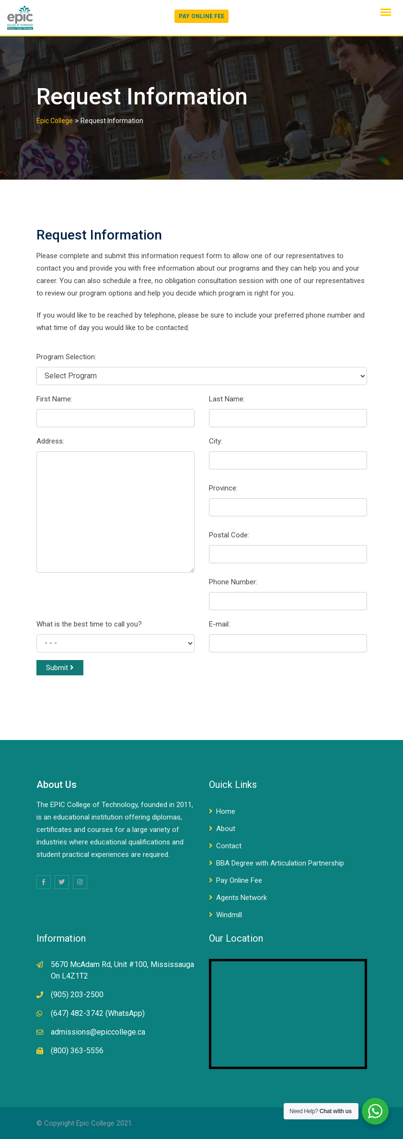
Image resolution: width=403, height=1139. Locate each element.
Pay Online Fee (239, 880)
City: (215, 441)
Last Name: (227, 399)
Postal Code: (229, 535)
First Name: (54, 399)
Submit (60, 667)
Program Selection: (66, 357)
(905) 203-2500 (77, 994)
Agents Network (241, 897)
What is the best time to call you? (89, 624)
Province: (223, 488)
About (225, 828)
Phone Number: (233, 582)
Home (225, 811)
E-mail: (219, 624)
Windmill (229, 915)
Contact (229, 846)
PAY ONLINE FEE (201, 16)
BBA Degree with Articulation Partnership (280, 863)
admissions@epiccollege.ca (98, 1031)
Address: (50, 441)
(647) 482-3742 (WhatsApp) (98, 1013)
